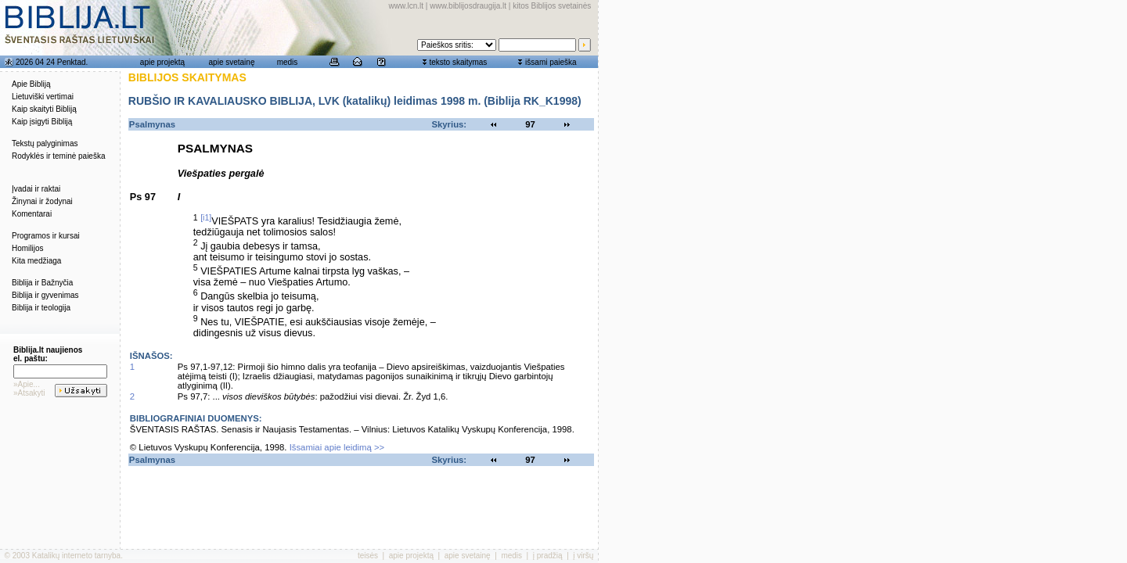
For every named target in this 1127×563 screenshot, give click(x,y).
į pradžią (548, 555)
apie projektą (162, 62)
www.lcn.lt (406, 6)
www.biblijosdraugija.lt (468, 6)
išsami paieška (551, 62)
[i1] (205, 217)
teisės (368, 555)
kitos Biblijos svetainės (552, 6)
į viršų (583, 555)
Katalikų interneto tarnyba (76, 555)
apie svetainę (232, 62)
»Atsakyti (29, 393)
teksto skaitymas (458, 62)
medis (287, 62)
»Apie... (26, 384)
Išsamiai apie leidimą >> (337, 447)
